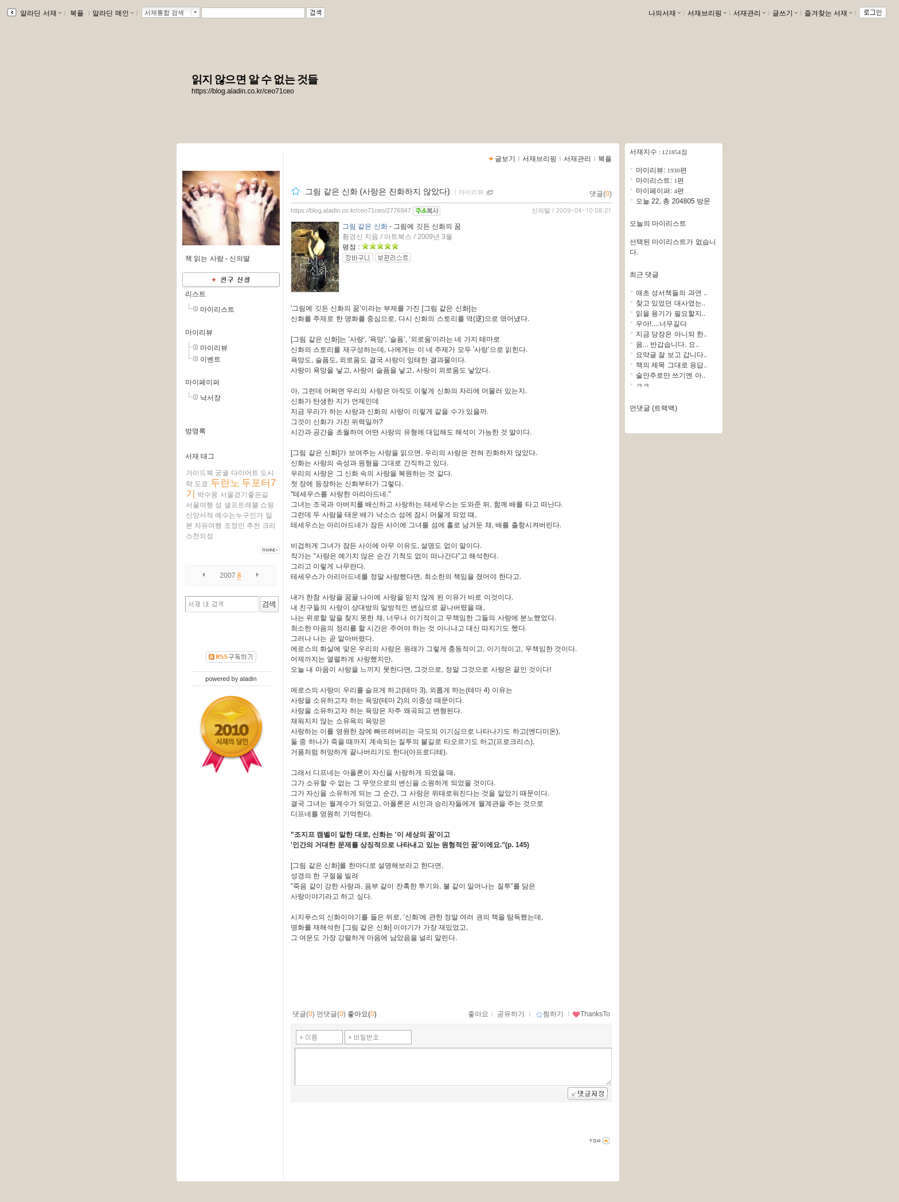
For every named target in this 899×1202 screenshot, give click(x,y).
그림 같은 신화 (365, 226)
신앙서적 (199, 515)
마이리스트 (217, 310)
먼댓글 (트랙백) (653, 408)
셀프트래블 (241, 505)
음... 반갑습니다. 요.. (667, 344)
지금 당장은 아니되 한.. (672, 334)
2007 (228, 575)
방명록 (195, 431)
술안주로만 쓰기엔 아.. (670, 375)
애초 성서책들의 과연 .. (672, 293)
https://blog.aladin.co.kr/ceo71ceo (242, 91)
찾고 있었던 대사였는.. (670, 303)
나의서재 (664, 13)
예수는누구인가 (239, 515)
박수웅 (207, 495)
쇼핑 (267, 505)
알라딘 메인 (112, 13)
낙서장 (210, 398)
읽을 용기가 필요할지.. (670, 314)
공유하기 (511, 1014)
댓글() (600, 194)
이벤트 (210, 359)
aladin (248, 678)
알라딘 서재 (39, 13)
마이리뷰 (199, 332)
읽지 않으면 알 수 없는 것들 (254, 79)
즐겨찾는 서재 (828, 13)
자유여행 (208, 526)
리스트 (195, 294)
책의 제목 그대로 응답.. (672, 365)
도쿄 (201, 484)
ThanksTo (591, 1014)
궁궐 (222, 473)
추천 (253, 526)
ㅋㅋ (643, 386)
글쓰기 (785, 13)
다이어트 (245, 473)
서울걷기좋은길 (244, 495)
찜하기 (550, 1014)
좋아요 (478, 1014)
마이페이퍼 (202, 382)
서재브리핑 (706, 13)
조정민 (234, 526)
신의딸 (540, 210)
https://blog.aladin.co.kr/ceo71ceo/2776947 (351, 210)
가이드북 (199, 473)
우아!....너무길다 (661, 324)
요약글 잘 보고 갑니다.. (672, 355)
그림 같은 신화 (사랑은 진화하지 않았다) (378, 191)
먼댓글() (331, 1014)
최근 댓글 (644, 275)
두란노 (225, 482)
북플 (77, 13)
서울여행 (199, 505)
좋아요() (362, 1014)
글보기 (505, 159)
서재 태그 (199, 456)
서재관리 (749, 13)
